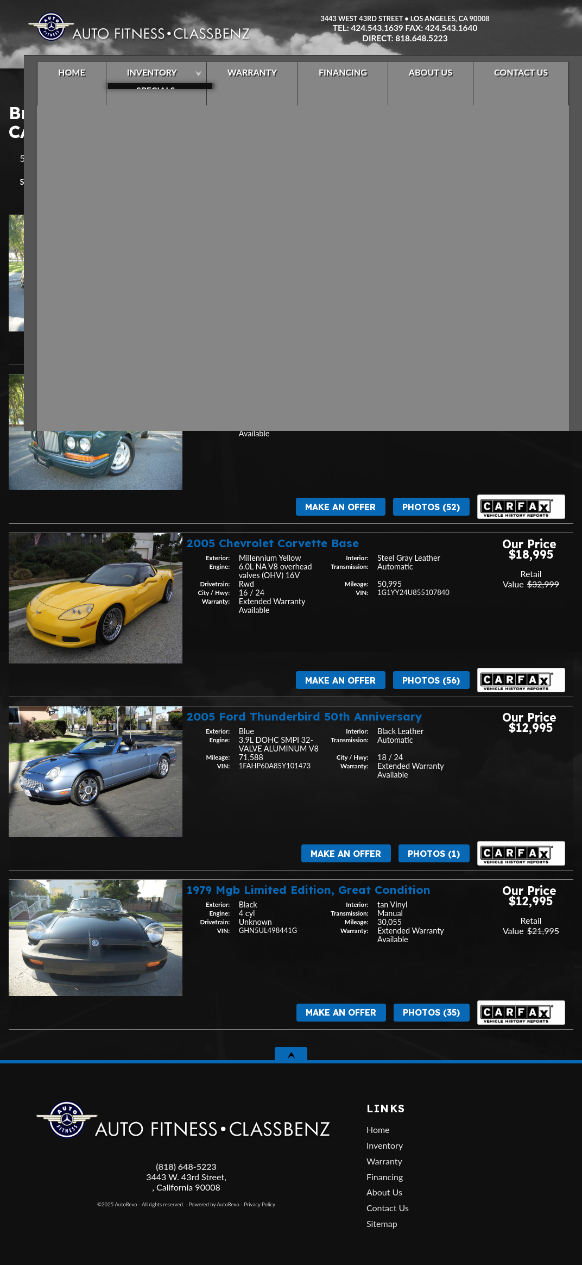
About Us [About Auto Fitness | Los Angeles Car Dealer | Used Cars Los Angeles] (418, 78)
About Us (384, 1192)
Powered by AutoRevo (214, 1204)
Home (378, 1129)
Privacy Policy (259, 1204)
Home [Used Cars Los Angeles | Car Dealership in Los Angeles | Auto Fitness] (59, 78)
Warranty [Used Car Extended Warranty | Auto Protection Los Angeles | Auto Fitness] (240, 78)
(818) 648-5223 (186, 1166)
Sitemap (381, 1223)
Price (173, 181)
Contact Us (387, 1208)
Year (57, 181)
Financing (384, 1177)
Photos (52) (431, 507)
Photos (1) (434, 853)
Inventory (384, 1145)
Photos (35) (431, 1012)
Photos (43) (431, 347)
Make (91, 181)
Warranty (384, 1161)
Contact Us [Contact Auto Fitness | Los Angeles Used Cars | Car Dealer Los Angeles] (509, 78)
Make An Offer (340, 347)
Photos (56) (431, 680)
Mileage (131, 181)
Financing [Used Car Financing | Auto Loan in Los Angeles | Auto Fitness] (331, 78)
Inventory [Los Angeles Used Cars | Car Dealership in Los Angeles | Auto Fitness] (140, 78)
